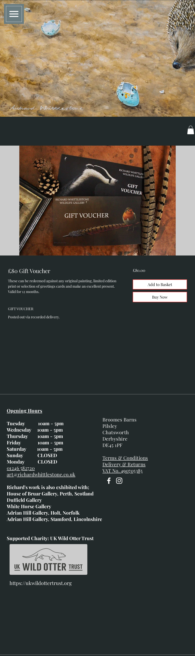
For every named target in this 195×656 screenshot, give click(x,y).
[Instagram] (119, 480)
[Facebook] (109, 480)
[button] (14, 14)
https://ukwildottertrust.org (41, 583)
